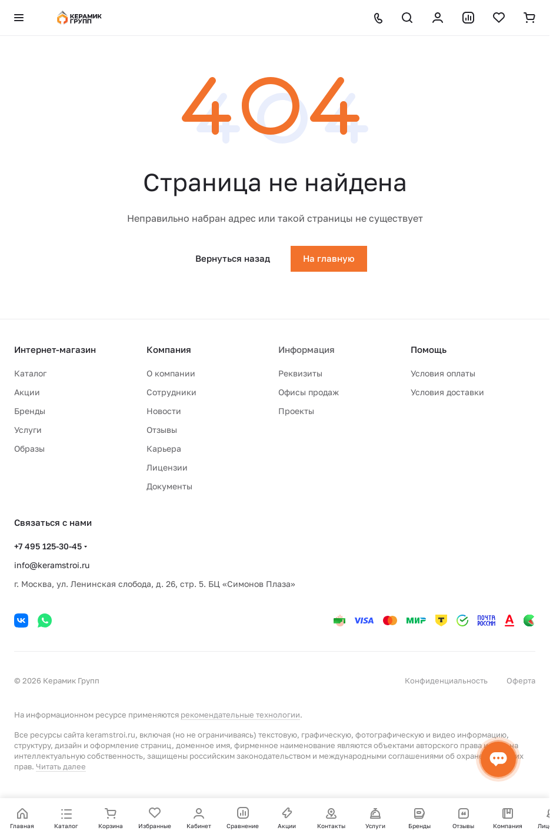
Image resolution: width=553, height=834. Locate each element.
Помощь (429, 349)
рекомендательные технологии (240, 714)
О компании (170, 373)
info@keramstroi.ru (51, 565)
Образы (29, 448)
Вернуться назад (232, 258)
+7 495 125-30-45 (48, 546)
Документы (169, 486)
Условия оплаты (443, 373)
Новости (163, 411)
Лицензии (167, 467)
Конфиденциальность (446, 680)
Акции (27, 392)
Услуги (28, 430)
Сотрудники (171, 392)
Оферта (521, 680)
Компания (168, 349)
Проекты (296, 411)
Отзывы (161, 430)
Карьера (163, 448)
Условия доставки (447, 392)
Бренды (29, 411)
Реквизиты (300, 373)
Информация (306, 349)
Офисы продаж (308, 392)
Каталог (30, 373)
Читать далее (61, 766)
